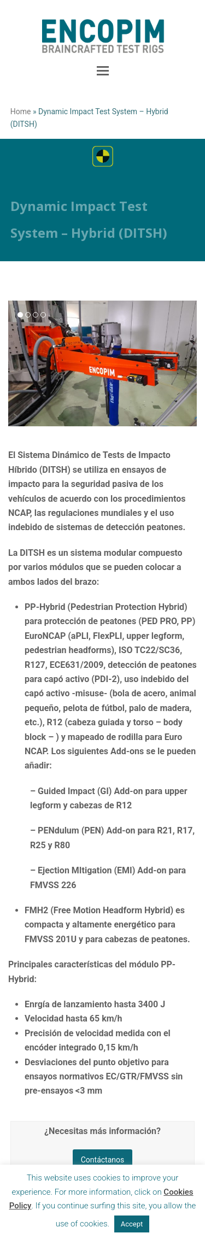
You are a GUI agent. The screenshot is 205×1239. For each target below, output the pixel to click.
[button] (103, 71)
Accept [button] (132, 1224)
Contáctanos (103, 1159)
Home (20, 111)
